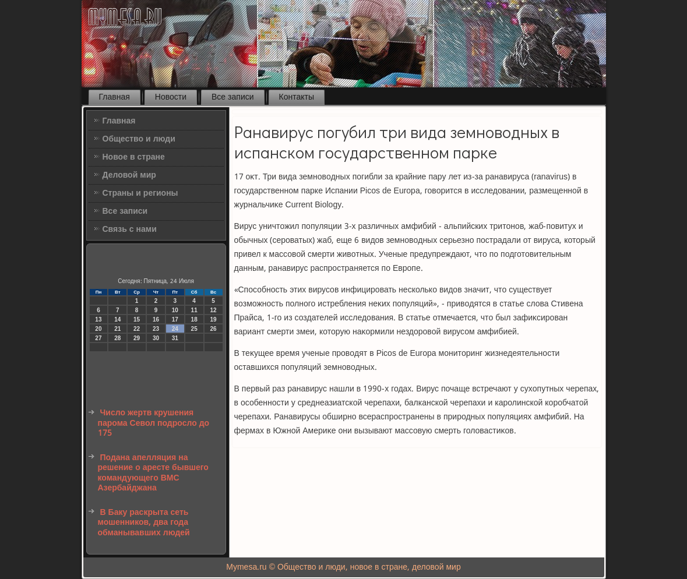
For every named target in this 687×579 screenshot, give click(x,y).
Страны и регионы (140, 193)
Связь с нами (130, 229)
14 (117, 319)
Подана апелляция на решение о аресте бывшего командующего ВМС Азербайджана (153, 473)
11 (194, 310)
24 (175, 329)
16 (156, 319)
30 (156, 338)
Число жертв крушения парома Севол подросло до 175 (154, 423)
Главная (114, 97)
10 (175, 310)
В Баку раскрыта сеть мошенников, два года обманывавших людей (144, 523)
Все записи (233, 97)
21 (117, 329)
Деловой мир (129, 175)
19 (213, 319)
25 (194, 329)
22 (136, 329)
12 (213, 310)
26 (213, 329)
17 (175, 319)
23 (156, 329)
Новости (170, 97)
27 (98, 338)
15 (136, 319)
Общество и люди (139, 139)
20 (98, 329)
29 (136, 338)
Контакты (296, 97)
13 (98, 319)
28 (117, 338)
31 (175, 338)
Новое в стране (134, 157)
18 (194, 319)
